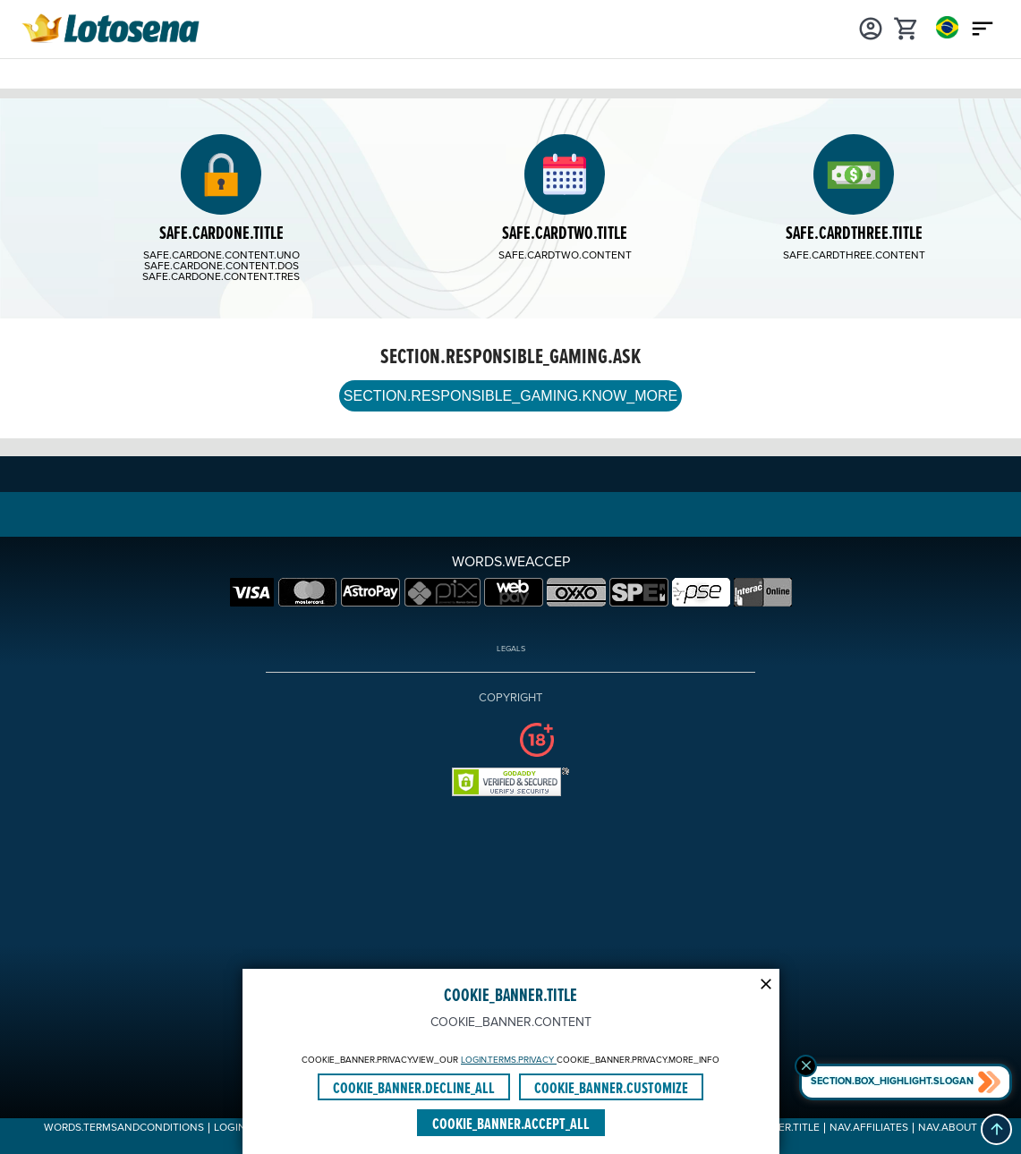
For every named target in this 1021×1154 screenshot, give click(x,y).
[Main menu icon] (982, 27)
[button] (996, 1129)
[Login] (871, 27)
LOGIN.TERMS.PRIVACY (509, 1060)
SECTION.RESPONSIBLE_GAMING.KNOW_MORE (510, 395)
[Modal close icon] (766, 982)
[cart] (906, 27)
